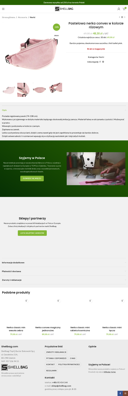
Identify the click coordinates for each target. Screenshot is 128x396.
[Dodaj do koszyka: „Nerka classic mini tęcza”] (122, 300)
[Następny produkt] (124, 17)
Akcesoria (22, 17)
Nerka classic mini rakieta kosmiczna (80, 329)
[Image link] (95, 226)
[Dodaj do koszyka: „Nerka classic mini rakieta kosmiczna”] (90, 300)
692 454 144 (62, 382)
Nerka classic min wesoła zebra (16, 329)
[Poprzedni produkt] (119, 17)
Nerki (32, 17)
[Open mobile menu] (3, 9)
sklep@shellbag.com (61, 385)
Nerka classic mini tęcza (112, 329)
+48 (54, 382)
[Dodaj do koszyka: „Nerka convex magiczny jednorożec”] (58, 300)
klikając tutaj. (110, 372)
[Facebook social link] (100, 61)
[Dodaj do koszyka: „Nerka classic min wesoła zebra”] (26, 300)
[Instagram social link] (125, 393)
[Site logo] (64, 8)
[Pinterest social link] (103, 61)
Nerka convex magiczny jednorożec (48, 329)
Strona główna (8, 17)
